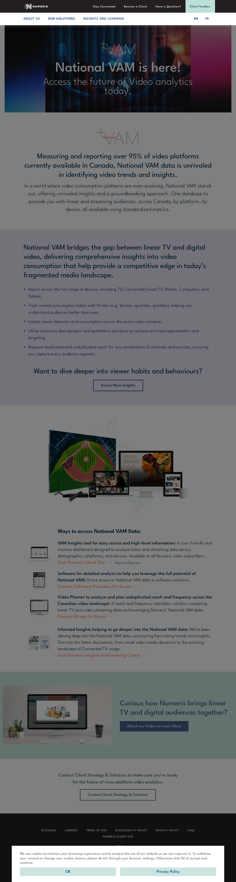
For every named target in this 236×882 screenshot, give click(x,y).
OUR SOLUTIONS (61, 18)
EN (196, 18)
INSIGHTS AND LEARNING (103, 18)
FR (207, 18)
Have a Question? (169, 6)
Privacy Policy (168, 872)
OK (68, 872)
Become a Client (136, 6)
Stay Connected (105, 6)
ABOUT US (32, 18)
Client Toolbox (200, 6)
